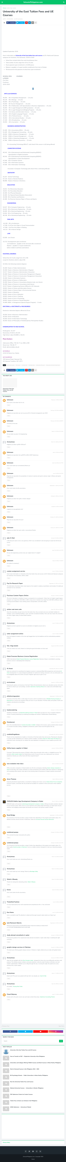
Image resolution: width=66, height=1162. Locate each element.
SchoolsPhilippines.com (33, 2)
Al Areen (10, 668)
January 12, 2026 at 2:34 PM (57, 947)
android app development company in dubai (33, 804)
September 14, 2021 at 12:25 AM (56, 583)
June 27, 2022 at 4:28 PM (57, 633)
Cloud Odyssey (12, 994)
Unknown (10, 400)
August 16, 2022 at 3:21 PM (57, 645)
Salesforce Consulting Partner (47, 997)
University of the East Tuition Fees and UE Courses (8, 390)
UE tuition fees (32, 365)
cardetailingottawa (13, 734)
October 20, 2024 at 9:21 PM (57, 842)
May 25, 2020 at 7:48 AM (58, 560)
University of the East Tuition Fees (53, 365)
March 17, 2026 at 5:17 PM (57, 973)
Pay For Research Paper (15, 583)
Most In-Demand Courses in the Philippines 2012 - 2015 (24, 1069)
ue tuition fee (24, 365)
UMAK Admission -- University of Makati (20, 1107)
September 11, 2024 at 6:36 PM (56, 815)
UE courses (18, 365)
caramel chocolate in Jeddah (28, 725)
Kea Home (10, 912)
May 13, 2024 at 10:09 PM (57, 801)
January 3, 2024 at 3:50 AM (57, 748)
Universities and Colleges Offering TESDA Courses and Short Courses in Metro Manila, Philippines (35, 1062)
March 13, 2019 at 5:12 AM (57, 431)
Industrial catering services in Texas (28, 712)
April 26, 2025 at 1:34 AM (57, 889)
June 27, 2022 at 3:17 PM (57, 623)
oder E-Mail (11, 538)
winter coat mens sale (14, 609)
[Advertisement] (33, 38)
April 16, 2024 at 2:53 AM (57, 763)
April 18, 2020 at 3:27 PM (57, 550)
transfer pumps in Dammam (20, 847)
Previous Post (5, 1026)
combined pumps (12, 832)
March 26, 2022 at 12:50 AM (57, 609)
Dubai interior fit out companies (54, 782)
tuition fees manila (11, 8)
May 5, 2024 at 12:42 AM (58, 779)
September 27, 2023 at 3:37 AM (56, 696)
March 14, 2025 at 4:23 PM (57, 856)
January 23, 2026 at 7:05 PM (57, 957)
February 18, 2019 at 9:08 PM (57, 410)
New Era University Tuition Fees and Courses (21, 1081)
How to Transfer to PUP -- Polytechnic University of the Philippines (27, 1056)
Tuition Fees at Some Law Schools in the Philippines (23, 1100)
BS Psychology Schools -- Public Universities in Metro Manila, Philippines (29, 1075)
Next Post (61, 1026)
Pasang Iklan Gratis (18, 986)
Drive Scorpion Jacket (28, 960)
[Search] (31, 1041)
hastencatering (12, 710)
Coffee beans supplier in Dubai (17, 748)
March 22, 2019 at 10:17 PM (57, 442)
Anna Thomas (11, 779)
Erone (9, 890)
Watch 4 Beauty (31, 882)
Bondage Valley (34, 871)
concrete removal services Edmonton (45, 819)
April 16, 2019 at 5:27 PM (57, 463)
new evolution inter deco (15, 764)
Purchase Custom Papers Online (17, 595)
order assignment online (15, 634)
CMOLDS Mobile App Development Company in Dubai (25, 801)
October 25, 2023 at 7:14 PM (57, 722)
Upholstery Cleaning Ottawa (37, 686)
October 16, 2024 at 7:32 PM (57, 832)
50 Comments (19, 19)
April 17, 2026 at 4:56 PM (57, 994)
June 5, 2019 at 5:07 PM (58, 473)
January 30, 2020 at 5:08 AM (57, 538)
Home (4, 8)
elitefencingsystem (13, 696)
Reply (9, 405)
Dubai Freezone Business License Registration (22, 656)
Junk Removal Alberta (14, 923)
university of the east (40, 365)
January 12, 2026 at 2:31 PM (57, 935)
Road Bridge (11, 815)
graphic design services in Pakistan (19, 947)
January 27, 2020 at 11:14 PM (57, 527)
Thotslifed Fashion (13, 902)
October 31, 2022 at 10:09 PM (56, 656)
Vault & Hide (43, 976)
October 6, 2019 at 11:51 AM (57, 496)
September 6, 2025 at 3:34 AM (56, 923)
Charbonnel (11, 722)
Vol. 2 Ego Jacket (12, 646)
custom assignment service (16, 571)
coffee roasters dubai (16, 754)
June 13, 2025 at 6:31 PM (57, 912)
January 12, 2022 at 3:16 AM (57, 595)
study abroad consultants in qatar (18, 935)
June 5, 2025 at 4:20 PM (58, 902)
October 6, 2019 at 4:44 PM (57, 506)
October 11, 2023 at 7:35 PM (57, 710)
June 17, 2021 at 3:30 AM (57, 571)
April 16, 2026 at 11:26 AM (57, 983)
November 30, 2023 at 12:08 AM (56, 734)
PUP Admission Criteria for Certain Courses (21, 1094)
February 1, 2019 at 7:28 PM (57, 400)
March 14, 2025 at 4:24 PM (57, 868)
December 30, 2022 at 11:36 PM (56, 668)
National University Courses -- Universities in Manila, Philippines (26, 1088)
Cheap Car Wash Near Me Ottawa (50, 738)
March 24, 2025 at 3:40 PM (57, 879)
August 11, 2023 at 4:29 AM (57, 682)
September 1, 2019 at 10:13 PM (56, 485)
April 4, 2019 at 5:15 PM (58, 452)
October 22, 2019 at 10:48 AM (56, 517)
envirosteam (11, 682)
